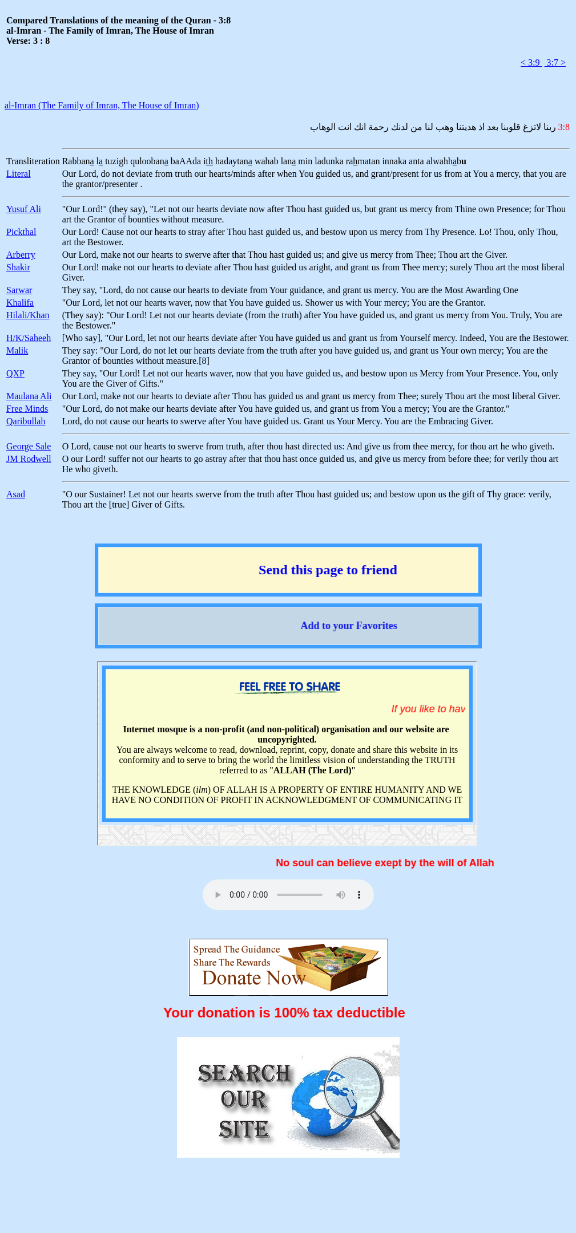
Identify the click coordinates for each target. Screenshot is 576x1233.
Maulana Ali (29, 396)
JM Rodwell (28, 459)
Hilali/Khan (28, 315)
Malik (17, 350)
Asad (15, 494)
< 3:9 (531, 62)
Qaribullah (25, 421)
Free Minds (27, 408)
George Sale (28, 446)
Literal (18, 174)
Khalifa (20, 302)
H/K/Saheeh (28, 338)
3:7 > (555, 62)
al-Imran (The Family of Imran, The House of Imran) (102, 105)
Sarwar (19, 290)
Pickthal (21, 232)
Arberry (20, 254)
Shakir (18, 267)
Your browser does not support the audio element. (288, 894)
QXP (15, 373)
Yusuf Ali (23, 209)
